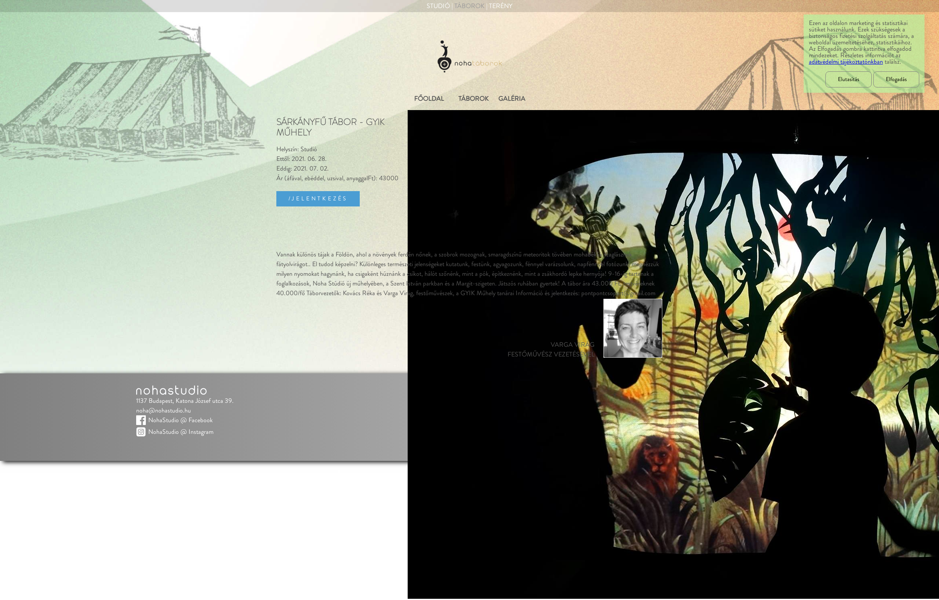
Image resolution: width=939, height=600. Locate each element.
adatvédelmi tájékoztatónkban (846, 61)
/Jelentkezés (318, 199)
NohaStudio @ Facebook (180, 420)
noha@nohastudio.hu (163, 410)
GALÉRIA (511, 98)
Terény (500, 6)
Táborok (469, 6)
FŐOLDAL (429, 98)
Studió (438, 6)
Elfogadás (896, 79)
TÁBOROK (473, 98)
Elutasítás (848, 79)
